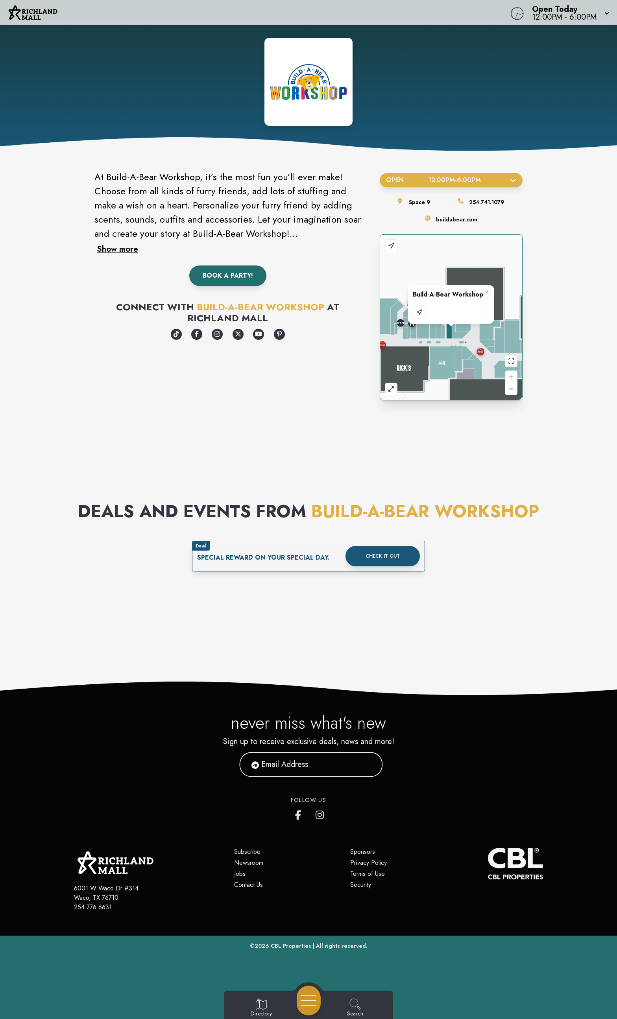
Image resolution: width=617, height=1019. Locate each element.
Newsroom (248, 862)
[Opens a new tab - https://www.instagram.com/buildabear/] (217, 334)
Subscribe (247, 851)
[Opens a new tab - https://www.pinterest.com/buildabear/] (279, 334)
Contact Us (248, 884)
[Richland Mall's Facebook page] (300, 813)
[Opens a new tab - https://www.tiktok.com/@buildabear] (176, 334)
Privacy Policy (368, 862)
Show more (117, 249)
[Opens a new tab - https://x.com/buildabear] (238, 334)
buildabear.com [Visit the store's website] (456, 219)
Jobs (240, 873)
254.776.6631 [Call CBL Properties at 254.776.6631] (93, 907)
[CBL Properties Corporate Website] (488, 863)
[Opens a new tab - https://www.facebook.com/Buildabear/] (196, 334)
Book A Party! (228, 275)
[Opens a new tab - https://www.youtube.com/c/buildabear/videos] (258, 334)
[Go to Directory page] (261, 1008)
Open (451, 179)
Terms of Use (367, 873)
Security (360, 884)
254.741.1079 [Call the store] (486, 202)
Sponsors (362, 851)
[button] (568, 12)
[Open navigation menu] (309, 1000)
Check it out (383, 556)
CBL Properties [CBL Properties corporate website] (291, 946)
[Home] (233, 12)
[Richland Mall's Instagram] (320, 813)
